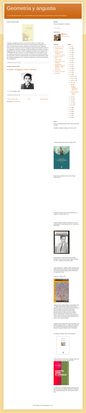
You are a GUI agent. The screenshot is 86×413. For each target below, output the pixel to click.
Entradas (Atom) (17, 101)
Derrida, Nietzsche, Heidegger (59, 52)
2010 (70, 109)
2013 (70, 72)
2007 (70, 115)
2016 (70, 66)
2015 (70, 68)
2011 (70, 107)
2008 (70, 113)
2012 (70, 74)
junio (72, 97)
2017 (70, 64)
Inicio (29, 99)
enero (72, 104)
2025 (70, 48)
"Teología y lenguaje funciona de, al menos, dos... (74, 88)
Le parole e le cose (59, 46)
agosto (72, 82)
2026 (70, 46)
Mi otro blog (57, 28)
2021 (70, 56)
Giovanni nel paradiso (60, 55)
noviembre (73, 78)
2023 (70, 52)
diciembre (73, 76)
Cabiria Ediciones (59, 48)
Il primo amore (58, 59)
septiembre (73, 80)
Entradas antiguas (44, 99)
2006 (70, 117)
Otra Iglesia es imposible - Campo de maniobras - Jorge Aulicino (60, 66)
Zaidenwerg (57, 73)
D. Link (56, 50)
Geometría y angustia (31, 8)
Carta (8, 91)
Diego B (65, 34)
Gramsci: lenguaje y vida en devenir (22, 69)
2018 (70, 62)
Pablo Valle (57, 69)
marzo (72, 103)
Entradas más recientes (12, 99)
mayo (72, 98)
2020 (70, 58)
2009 (70, 111)
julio (72, 84)
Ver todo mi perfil (65, 36)
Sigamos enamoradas (60, 71)
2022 (70, 54)
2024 (70, 50)
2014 (70, 70)
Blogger (51, 405)
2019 (70, 60)
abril (72, 100)
